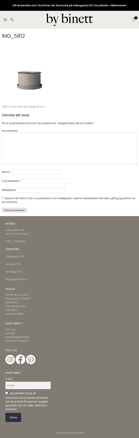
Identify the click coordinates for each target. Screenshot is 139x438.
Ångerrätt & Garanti (18, 298)
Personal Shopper (17, 341)
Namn (7, 172)
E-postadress (11, 181)
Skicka (13, 417)
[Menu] (5, 20)
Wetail (80, 432)
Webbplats (9, 190)
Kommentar (10, 131)
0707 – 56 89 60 (15, 241)
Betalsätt (11, 302)
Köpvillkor (11, 310)
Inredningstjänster (17, 337)
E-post (9, 378)
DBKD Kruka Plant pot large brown (23, 106)
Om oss (10, 329)
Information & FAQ (17, 295)
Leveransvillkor (14, 314)
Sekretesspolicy (15, 306)
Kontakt (10, 333)
